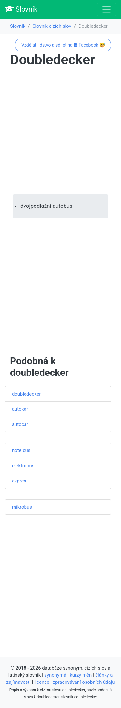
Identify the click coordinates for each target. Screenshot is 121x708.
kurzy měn (81, 675)
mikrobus (22, 507)
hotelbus (21, 450)
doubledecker (26, 394)
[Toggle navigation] (106, 9)
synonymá (55, 675)
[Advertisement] (60, 131)
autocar (20, 424)
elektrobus (23, 466)
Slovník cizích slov (52, 26)
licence (41, 682)
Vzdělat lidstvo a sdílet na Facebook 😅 (63, 45)
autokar (20, 409)
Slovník (21, 9)
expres (19, 481)
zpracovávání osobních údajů (84, 682)
